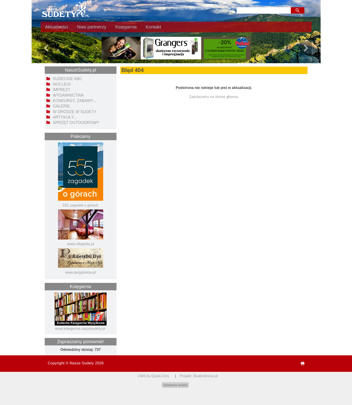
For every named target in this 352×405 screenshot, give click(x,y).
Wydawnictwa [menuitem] (68, 95)
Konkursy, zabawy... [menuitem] (74, 100)
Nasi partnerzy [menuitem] (91, 26)
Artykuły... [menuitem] (65, 117)
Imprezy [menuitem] (61, 89)
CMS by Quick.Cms (153, 376)
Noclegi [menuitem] (62, 84)
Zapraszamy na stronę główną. (214, 97)
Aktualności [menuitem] (56, 26)
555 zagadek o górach (80, 205)
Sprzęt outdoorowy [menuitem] (76, 122)
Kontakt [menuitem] (153, 26)
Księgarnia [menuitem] (126, 26)
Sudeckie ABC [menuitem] (67, 79)
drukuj (300, 363)
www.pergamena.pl (80, 272)
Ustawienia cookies (175, 385)
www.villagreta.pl (80, 244)
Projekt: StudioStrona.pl (199, 376)
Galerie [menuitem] (61, 106)
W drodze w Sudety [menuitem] (75, 111)
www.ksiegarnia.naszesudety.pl (80, 329)
